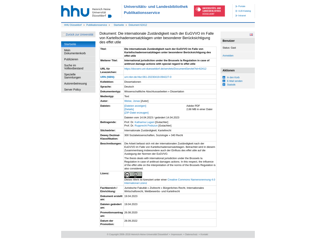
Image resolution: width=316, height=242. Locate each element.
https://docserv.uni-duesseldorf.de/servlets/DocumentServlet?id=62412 (165, 68)
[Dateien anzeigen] (135, 105)
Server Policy (72, 89)
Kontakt (204, 234)
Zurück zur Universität (79, 34)
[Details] (129, 109)
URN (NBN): (107, 76)
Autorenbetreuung (75, 83)
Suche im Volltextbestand (73, 67)
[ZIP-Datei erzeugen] (136, 112)
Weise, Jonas (132, 100)
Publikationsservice (96, 25)
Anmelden (228, 55)
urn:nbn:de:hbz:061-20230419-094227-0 (147, 76)
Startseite (119, 25)
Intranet (242, 15)
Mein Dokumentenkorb (75, 52)
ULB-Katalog (244, 11)
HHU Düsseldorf (73, 25)
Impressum (176, 234)
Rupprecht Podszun (146, 125)
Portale (241, 6)
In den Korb (233, 77)
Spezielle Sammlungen (72, 76)
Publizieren (71, 59)
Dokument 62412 (138, 25)
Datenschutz (191, 234)
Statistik (231, 84)
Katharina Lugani (144, 122)
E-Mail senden (235, 81)
